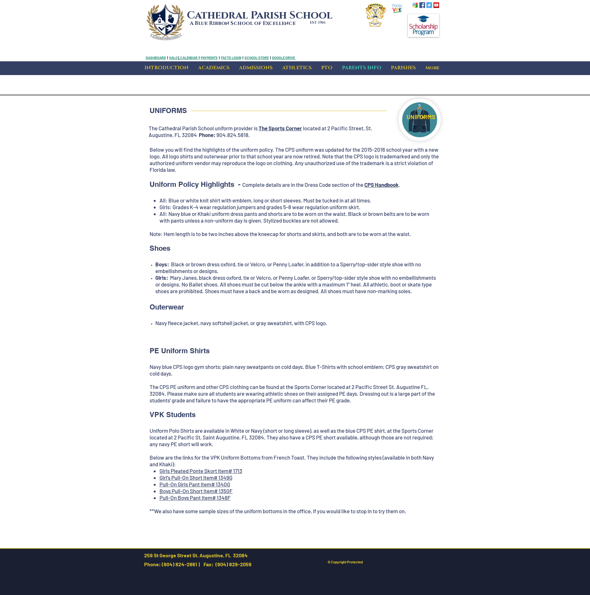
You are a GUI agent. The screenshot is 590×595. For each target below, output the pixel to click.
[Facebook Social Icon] (422, 5)
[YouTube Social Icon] (436, 5)
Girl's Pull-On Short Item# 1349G (195, 477)
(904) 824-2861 (179, 564)
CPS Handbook (381, 184)
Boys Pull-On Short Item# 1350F (196, 491)
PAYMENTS (209, 58)
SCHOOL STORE (257, 58)
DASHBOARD (156, 58)
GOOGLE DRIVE (283, 58)
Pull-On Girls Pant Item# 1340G (194, 484)
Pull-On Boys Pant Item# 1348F (195, 497)
